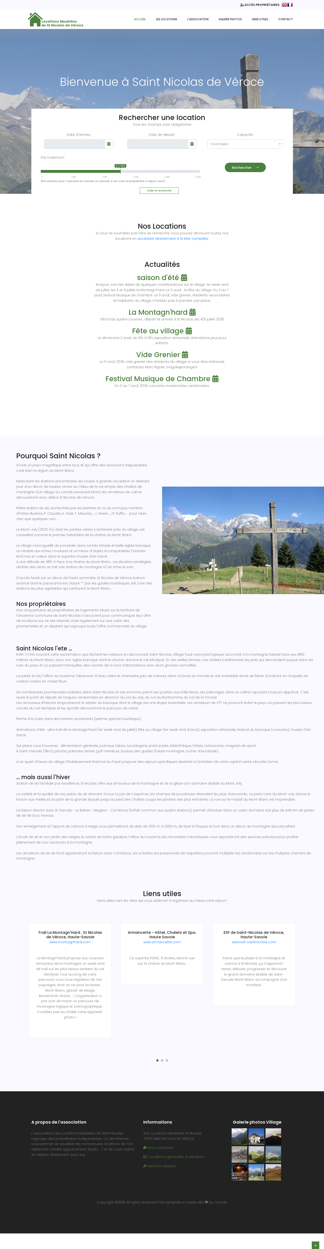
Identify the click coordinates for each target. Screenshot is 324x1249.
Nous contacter (158, 1140)
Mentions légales (159, 1159)
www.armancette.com (162, 941)
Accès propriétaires (259, 4)
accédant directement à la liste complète (172, 238)
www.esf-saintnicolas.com (254, 941)
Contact (285, 19)
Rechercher (245, 170)
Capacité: (245, 134)
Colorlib (220, 1195)
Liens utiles (260, 19)
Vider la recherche (159, 190)
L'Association (198, 19)
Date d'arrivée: (79, 134)
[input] (74, 144)
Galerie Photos (230, 19)
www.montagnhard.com (70, 941)
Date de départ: (162, 134)
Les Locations (166, 19)
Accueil (140, 19)
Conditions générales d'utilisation (173, 1150)
